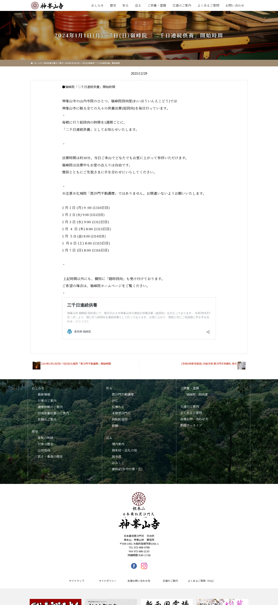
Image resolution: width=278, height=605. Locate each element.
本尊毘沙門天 (121, 410)
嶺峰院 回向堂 (197, 391)
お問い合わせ (234, 5)
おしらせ (97, 5)
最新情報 (44, 391)
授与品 (116, 453)
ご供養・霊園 (156, 5)
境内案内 (118, 441)
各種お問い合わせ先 (194, 416)
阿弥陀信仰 (119, 416)
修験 (115, 422)
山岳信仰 (44, 447)
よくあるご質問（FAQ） (201, 578)
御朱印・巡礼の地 (124, 447)
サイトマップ (76, 578)
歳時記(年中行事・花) (127, 466)
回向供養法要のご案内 (53, 63)
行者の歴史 (45, 441)
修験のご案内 (47, 416)
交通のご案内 (181, 5)
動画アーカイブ (191, 422)
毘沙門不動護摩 (123, 391)
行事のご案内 (47, 397)
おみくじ (118, 460)
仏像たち (118, 404)
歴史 (113, 5)
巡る (138, 5)
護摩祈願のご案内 (50, 404)
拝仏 (115, 397)
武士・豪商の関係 (50, 453)
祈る (125, 5)
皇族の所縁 (45, 435)
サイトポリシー (108, 578)
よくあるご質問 (208, 5)
